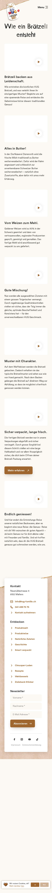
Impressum (15, 745)
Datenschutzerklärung (31, 745)
